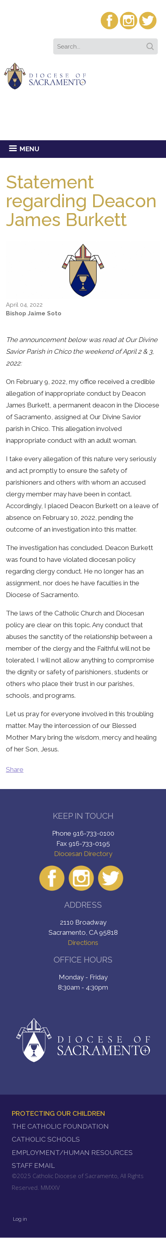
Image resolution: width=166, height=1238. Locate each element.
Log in (20, 1219)
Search (151, 44)
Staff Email (33, 1165)
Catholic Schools (46, 1139)
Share (14, 769)
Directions (83, 943)
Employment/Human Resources (72, 1153)
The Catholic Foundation (60, 1126)
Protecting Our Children (58, 1113)
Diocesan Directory (83, 854)
